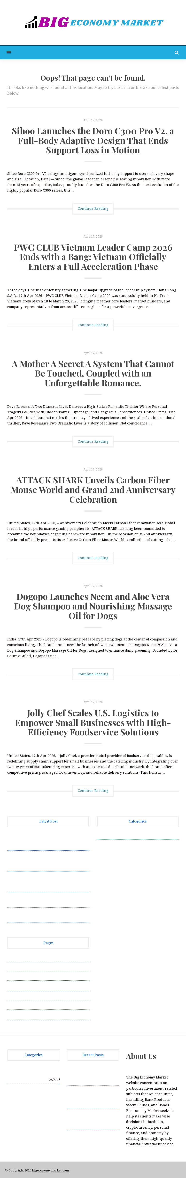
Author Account (20, 966)
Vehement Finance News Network (125, 834)
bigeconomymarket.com (50, 1170)
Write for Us (17, 1014)
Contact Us (16, 976)
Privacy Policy (19, 985)
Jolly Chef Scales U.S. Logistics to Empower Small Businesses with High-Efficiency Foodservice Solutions (93, 722)
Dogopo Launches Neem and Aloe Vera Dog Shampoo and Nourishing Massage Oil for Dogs (93, 605)
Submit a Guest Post (24, 995)
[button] (5, 52)
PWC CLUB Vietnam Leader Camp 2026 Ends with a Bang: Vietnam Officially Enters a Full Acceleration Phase (93, 256)
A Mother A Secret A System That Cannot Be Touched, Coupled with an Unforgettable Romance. (93, 373)
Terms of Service (21, 1005)
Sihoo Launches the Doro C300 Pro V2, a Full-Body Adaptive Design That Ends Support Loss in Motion (93, 140)
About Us (15, 956)
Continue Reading (93, 208)
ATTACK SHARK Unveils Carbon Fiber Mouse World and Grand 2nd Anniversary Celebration (93, 489)
